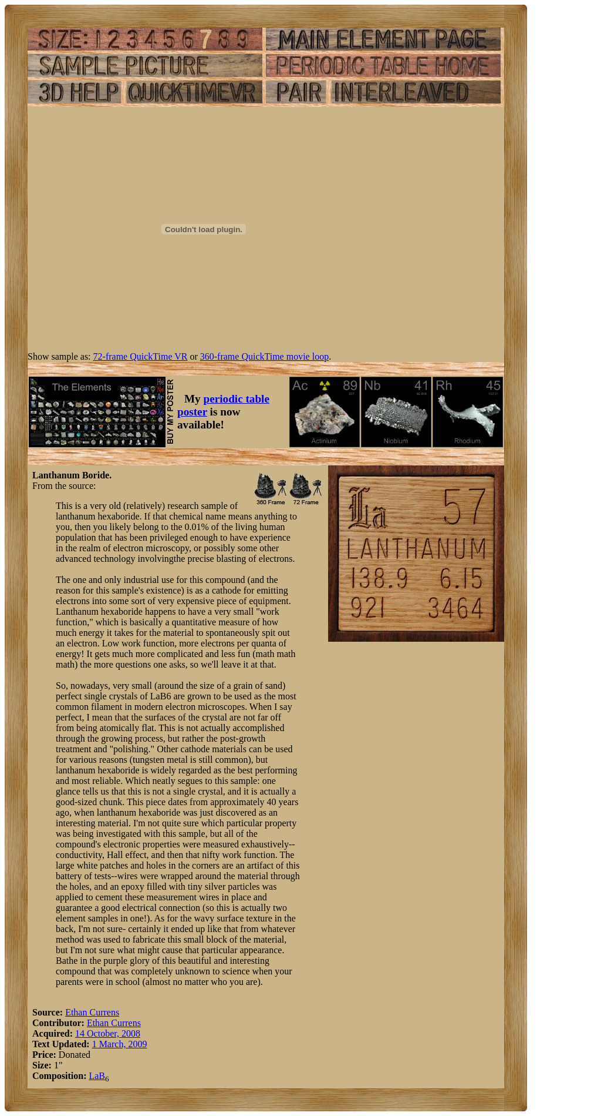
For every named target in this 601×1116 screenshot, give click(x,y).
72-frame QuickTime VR (140, 356)
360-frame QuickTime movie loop (264, 356)
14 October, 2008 (107, 1033)
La (94, 1076)
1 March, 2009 (119, 1044)
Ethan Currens (92, 1012)
